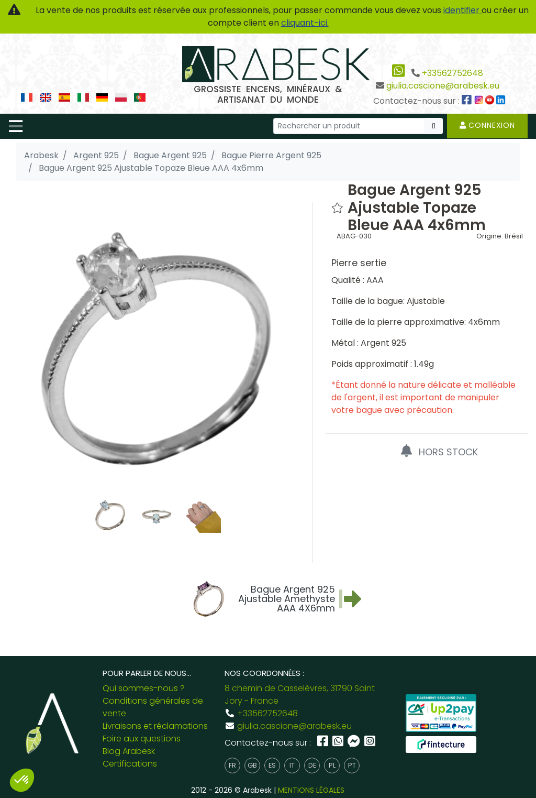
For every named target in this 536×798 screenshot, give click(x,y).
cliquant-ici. (305, 23)
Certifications (130, 764)
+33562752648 (452, 73)
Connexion (487, 125)
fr (232, 765)
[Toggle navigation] (15, 126)
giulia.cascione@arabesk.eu (442, 86)
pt (352, 765)
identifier (462, 10)
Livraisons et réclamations (155, 726)
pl (332, 765)
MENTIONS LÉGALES (311, 790)
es (272, 765)
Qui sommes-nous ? (144, 688)
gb (252, 765)
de (312, 765)
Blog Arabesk (129, 751)
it (292, 765)
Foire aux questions (142, 739)
